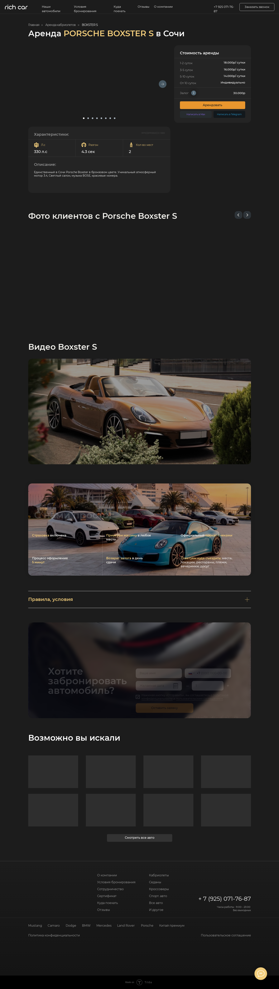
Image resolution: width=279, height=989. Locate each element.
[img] (45, 876)
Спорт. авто (158, 896)
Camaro (54, 925)
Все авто (156, 903)
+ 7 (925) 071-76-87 (224, 898)
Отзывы (143, 6)
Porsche (147, 925)
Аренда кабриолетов (60, 25)
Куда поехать (119, 9)
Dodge (71, 925)
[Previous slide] (238, 215)
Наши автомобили (51, 9)
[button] (256, 7)
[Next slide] (247, 215)
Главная (33, 25)
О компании (163, 6)
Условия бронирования (85, 9)
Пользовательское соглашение (226, 935)
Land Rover (126, 925)
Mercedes (104, 925)
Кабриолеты (159, 875)
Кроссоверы (159, 889)
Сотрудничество (110, 889)
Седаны (155, 882)
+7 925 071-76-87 (224, 9)
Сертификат (107, 896)
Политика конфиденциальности (54, 935)
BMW (86, 925)
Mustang (35, 925)
